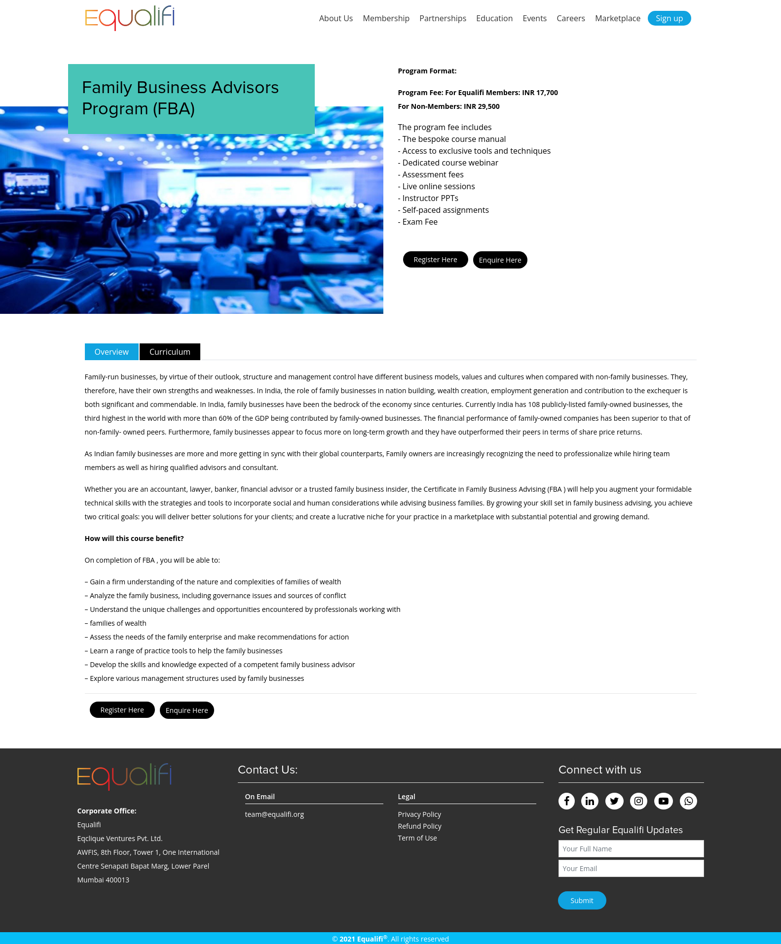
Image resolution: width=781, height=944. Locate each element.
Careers (571, 18)
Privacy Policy (419, 814)
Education (494, 18)
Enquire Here (500, 260)
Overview (112, 351)
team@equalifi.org (274, 814)
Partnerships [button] (442, 18)
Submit (582, 900)
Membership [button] (386, 18)
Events (534, 18)
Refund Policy (420, 826)
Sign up (669, 18)
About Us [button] (336, 18)
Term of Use (417, 838)
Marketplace (617, 18)
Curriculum (169, 351)
